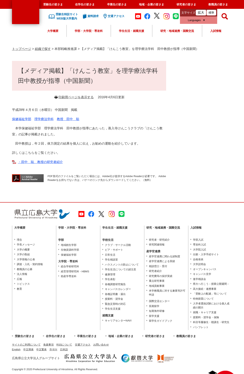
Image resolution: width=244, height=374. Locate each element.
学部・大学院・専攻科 (89, 30)
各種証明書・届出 (115, 294)
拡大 (201, 12)
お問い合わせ (101, 344)
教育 (19, 288)
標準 (211, 12)
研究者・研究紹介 (159, 239)
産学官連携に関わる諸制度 (164, 256)
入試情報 (215, 30)
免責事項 (48, 344)
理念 (19, 239)
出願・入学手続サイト (206, 254)
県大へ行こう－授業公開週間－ (211, 283)
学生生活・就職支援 (131, 30)
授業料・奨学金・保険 (206, 317)
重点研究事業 (157, 280)
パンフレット (201, 327)
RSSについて (64, 344)
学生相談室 (111, 259)
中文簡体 (28, 349)
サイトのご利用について (26, 344)
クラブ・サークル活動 (118, 244)
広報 (19, 279)
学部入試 (198, 239)
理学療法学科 (44, 119)
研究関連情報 (157, 244)
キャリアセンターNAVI (118, 320)
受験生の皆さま (53, 4)
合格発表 (198, 259)
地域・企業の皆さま (151, 4)
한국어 (53, 349)
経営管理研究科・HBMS (75, 271)
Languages (194, 20)
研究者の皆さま (186, 4)
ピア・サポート (114, 249)
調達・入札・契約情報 (30, 264)
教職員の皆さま (218, 4)
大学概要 (52, 30)
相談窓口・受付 (158, 266)
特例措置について (203, 298)
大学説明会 (199, 264)
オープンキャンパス (204, 269)
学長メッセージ (26, 244)
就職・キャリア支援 (204, 312)
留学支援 (154, 315)
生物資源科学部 (70, 249)
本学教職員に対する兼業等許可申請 (167, 292)
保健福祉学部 (21, 119)
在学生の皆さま (85, 4)
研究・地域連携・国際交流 (177, 30)
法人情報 (22, 274)
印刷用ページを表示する (76, 97)
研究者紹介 (155, 271)
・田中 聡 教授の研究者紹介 (40, 162)
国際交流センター (159, 301)
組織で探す (43, 49)
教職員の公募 (24, 269)
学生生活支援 (112, 308)
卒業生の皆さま (117, 4)
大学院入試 (199, 249)
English (16, 349)
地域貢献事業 (157, 285)
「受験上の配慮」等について (210, 293)
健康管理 (110, 274)
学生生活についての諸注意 (120, 269)
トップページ (21, 49)
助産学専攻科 (68, 276)
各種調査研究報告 (115, 284)
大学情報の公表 (26, 259)
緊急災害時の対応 (115, 303)
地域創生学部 (68, 244)
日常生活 (110, 254)
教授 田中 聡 (68, 119)
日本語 (64, 349)
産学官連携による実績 (162, 261)
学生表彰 (110, 279)
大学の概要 (23, 249)
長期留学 (154, 306)
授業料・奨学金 (114, 298)
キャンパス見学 (202, 274)
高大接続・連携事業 (204, 288)
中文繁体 (41, 349)
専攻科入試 (199, 244)
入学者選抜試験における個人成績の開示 (211, 305)
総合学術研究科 (70, 266)
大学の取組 (23, 254)
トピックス (23, 283)
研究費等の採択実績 (160, 276)
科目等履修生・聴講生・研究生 (211, 322)
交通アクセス (82, 344)
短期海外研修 (157, 310)
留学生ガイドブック (160, 320)
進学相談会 (199, 279)
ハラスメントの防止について (122, 264)
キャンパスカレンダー (118, 289)
